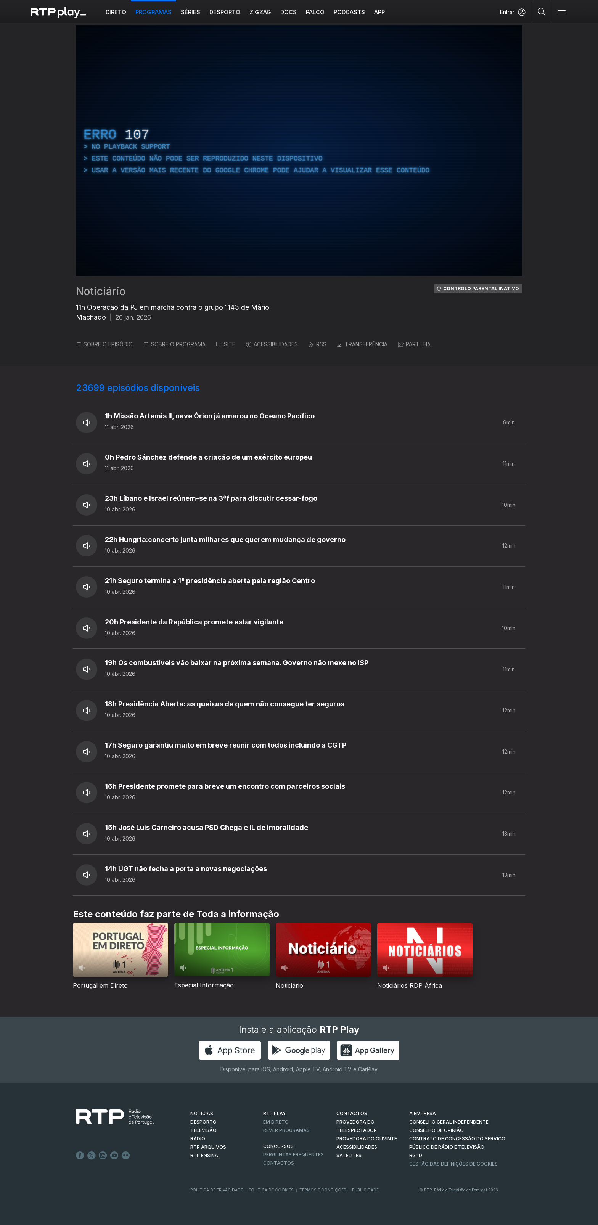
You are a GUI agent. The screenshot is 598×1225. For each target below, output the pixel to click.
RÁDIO (197, 1138)
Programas (153, 12)
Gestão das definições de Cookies (453, 1164)
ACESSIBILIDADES (272, 344)
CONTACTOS (351, 1113)
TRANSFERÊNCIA (362, 344)
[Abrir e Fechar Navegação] (561, 12)
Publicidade (365, 1190)
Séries (190, 12)
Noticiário (100, 291)
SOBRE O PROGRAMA (174, 344)
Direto (116, 12)
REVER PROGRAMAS (286, 1130)
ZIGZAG (260, 12)
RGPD (415, 1155)
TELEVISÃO (203, 1130)
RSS (317, 344)
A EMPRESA (422, 1113)
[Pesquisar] (541, 11)
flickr (126, 1155)
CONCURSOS (278, 1146)
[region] (299, 150)
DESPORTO (203, 1122)
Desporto (224, 12)
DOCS (288, 12)
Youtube (114, 1155)
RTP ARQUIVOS (208, 1147)
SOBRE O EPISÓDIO (104, 344)
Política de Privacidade (216, 1190)
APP (379, 12)
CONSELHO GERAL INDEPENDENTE (449, 1122)
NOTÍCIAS (201, 1113)
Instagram (103, 1155)
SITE (225, 344)
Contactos (278, 1163)
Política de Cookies (271, 1190)
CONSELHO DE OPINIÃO (436, 1130)
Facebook (80, 1155)
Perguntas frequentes (293, 1154)
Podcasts (349, 12)
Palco (315, 12)
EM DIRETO (276, 1122)
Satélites (349, 1155)
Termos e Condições (322, 1190)
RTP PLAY (274, 1113)
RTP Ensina (204, 1155)
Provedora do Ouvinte (366, 1138)
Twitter (91, 1155)
